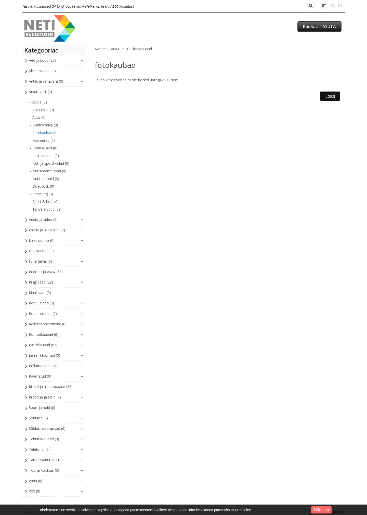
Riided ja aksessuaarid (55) (51, 386)
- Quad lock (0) (42, 186)
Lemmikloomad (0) (44, 355)
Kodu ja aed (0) (41, 303)
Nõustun (321, 510)
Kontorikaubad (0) (43, 334)
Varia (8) (35, 480)
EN (339, 5)
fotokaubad (142, 48)
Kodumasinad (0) (43, 313)
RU (333, 5)
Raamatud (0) (40, 376)
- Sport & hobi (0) (44, 201)
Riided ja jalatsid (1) (45, 397)
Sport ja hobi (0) (42, 407)
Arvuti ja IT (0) (40, 91)
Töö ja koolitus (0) (44, 470)
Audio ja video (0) (43, 219)
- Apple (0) (38, 102)
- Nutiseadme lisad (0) (48, 171)
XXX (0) (34, 491)
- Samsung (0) (41, 193)
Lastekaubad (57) (43, 344)
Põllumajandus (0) (44, 365)
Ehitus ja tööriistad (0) (47, 229)
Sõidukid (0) (38, 418)
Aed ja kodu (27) (42, 60)
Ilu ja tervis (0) (40, 261)
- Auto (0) (38, 117)
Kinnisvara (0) (40, 292)
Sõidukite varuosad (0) (47, 428)
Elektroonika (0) (42, 240)
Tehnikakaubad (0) (44, 438)
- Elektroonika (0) (44, 125)
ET (324, 5)
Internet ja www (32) (46, 271)
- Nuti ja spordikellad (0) (49, 163)
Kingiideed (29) (41, 282)
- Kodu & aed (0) (43, 148)
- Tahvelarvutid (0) (45, 209)
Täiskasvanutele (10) (46, 459)
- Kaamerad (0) (42, 140)
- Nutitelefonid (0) (44, 178)
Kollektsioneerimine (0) (48, 323)
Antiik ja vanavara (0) (46, 81)
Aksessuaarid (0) (42, 70)
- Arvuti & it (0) (42, 109)
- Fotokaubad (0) (44, 132)
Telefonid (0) (39, 449)
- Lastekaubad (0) (44, 155)
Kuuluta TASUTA (319, 26)
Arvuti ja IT (120, 48)
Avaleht (101, 48)
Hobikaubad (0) (41, 250)
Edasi (330, 96)
